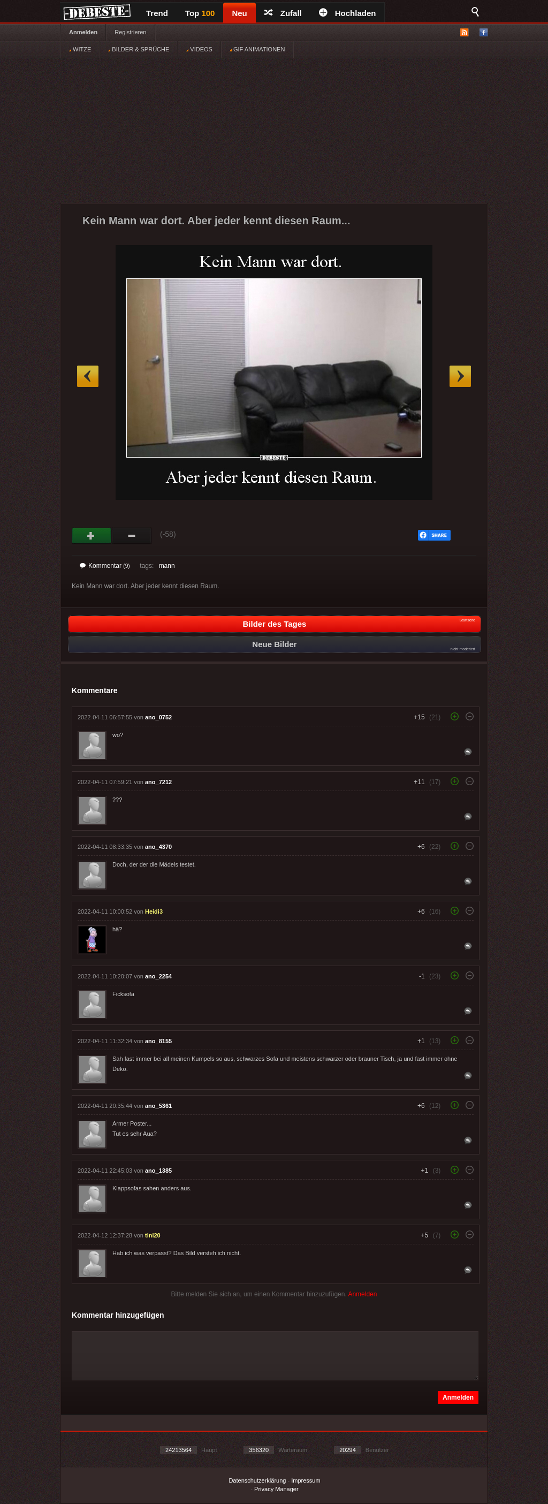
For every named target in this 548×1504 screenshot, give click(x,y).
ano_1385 (158, 1170)
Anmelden (83, 32)
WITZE (80, 49)
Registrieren (130, 32)
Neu (239, 13)
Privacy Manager (276, 1489)
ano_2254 (158, 976)
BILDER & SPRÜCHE (138, 49)
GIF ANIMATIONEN (257, 49)
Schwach (132, 535)
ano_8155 (158, 1041)
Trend (157, 13)
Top (200, 13)
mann (167, 565)
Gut (92, 535)
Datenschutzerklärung (257, 1480)
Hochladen (347, 13)
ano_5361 (158, 1106)
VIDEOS (199, 49)
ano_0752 (158, 717)
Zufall (283, 13)
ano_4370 (158, 847)
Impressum (305, 1480)
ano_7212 (158, 782)
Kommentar (105, 565)
